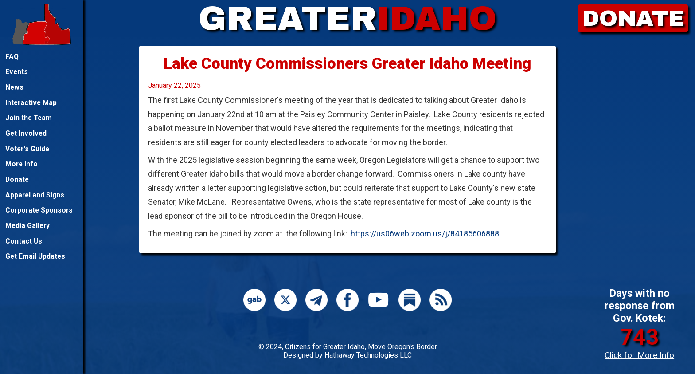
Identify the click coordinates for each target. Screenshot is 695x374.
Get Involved (26, 133)
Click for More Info (639, 355)
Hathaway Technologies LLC (368, 355)
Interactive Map (31, 102)
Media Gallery (27, 225)
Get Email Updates (35, 256)
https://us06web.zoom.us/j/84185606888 (425, 233)
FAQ (12, 56)
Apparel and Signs (34, 195)
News (14, 87)
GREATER (347, 18)
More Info (21, 164)
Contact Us (23, 241)
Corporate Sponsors (39, 210)
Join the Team (28, 118)
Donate (17, 179)
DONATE (633, 18)
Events (16, 71)
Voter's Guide (27, 149)
